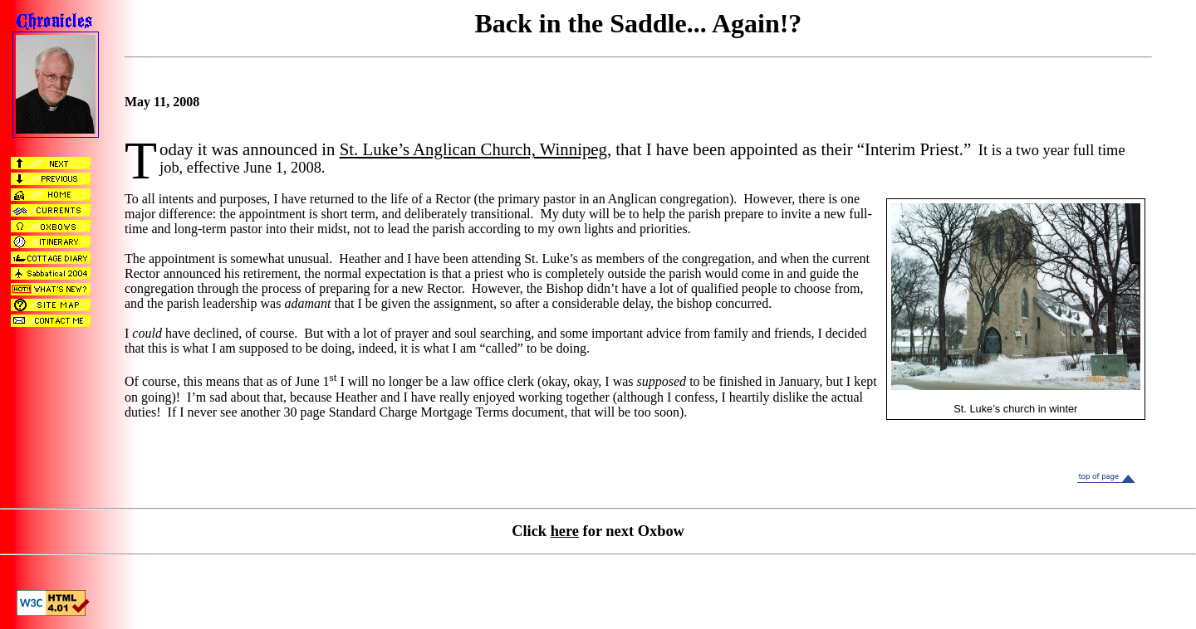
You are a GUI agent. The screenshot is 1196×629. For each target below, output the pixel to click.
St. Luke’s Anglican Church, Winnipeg (473, 148)
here (565, 531)
